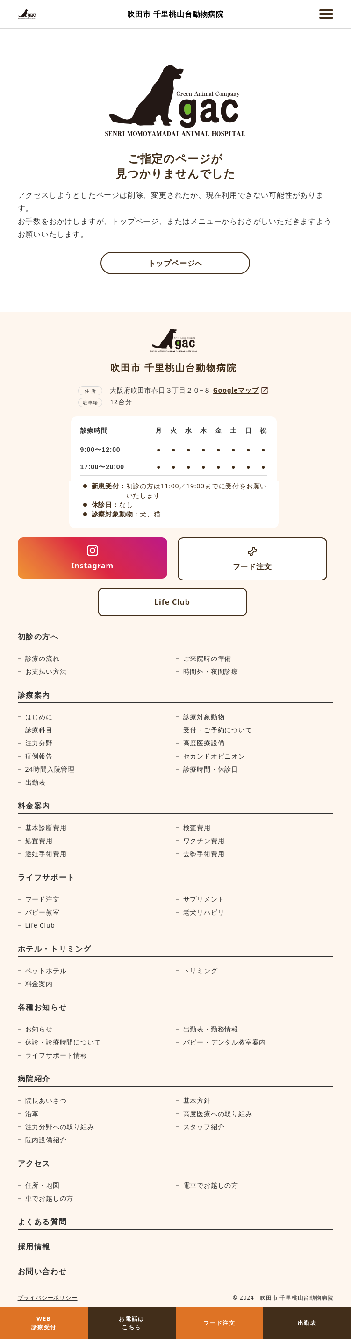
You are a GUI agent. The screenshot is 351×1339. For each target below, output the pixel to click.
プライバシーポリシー (48, 1298)
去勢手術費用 (204, 853)
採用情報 (34, 1246)
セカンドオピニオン (214, 756)
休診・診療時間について (63, 1042)
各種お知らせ (42, 1007)
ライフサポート (46, 877)
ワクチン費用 (204, 840)
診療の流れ (42, 658)
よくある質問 (42, 1222)
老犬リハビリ (204, 912)
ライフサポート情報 (56, 1055)
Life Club (40, 925)
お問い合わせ (42, 1271)
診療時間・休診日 (210, 769)
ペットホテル (46, 970)
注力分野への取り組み (59, 1126)
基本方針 (197, 1100)
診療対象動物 (204, 716)
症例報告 (39, 756)
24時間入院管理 (50, 769)
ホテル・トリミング (55, 949)
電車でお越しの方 (210, 1185)
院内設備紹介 (46, 1139)
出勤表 (35, 782)
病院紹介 (34, 1079)
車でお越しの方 (49, 1198)
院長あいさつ (46, 1100)
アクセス (34, 1163)
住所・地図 (42, 1185)
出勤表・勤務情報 (210, 1028)
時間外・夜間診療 (210, 671)
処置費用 (39, 840)
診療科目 (39, 729)
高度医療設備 (204, 742)
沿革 (32, 1113)
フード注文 (42, 899)
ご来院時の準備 (207, 658)
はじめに (39, 716)
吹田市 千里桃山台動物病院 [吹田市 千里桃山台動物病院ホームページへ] (175, 14)
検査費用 (197, 827)
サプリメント (204, 899)
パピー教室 (42, 912)
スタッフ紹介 (204, 1126)
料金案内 (34, 806)
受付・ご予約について (217, 729)
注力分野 (39, 742)
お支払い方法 (46, 671)
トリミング (200, 970)
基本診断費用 (46, 827)
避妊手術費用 (46, 853)
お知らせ (39, 1028)
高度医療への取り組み (217, 1113)
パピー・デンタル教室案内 (224, 1042)
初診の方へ (38, 636)
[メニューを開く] (326, 14)
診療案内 (34, 695)
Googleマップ (241, 390)
